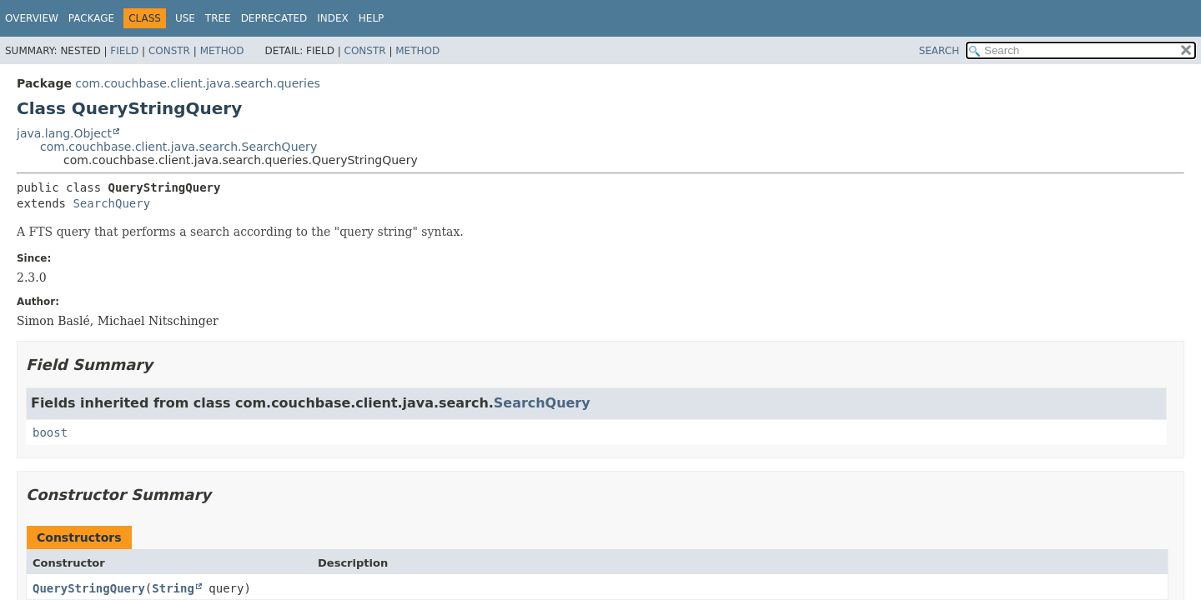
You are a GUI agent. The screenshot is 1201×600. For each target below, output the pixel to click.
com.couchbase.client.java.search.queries (197, 83)
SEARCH (939, 51)
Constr (169, 51)
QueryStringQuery (89, 588)
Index (333, 18)
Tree (218, 18)
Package (91, 18)
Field (124, 51)
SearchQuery (111, 203)
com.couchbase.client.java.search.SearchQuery (178, 146)
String (173, 588)
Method (222, 51)
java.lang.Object (64, 133)
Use (185, 18)
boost (50, 432)
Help (371, 18)
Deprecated (274, 18)
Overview (31, 18)
